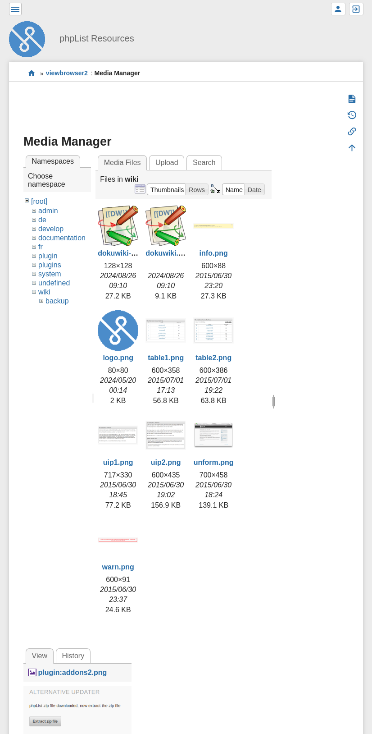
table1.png (166, 358)
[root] (39, 201)
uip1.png (118, 462)
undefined (54, 283)
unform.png (214, 462)
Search (204, 162)
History (73, 656)
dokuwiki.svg (168, 253)
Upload (166, 162)
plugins (49, 265)
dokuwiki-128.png (128, 253)
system (49, 274)
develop (51, 229)
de (42, 220)
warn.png (118, 567)
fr (40, 247)
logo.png (118, 358)
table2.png (213, 358)
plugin (48, 256)
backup (57, 301)
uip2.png (166, 462)
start (32, 73)
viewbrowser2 (67, 73)
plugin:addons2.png (72, 672)
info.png (214, 253)
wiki (44, 292)
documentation (62, 238)
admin (48, 211)
